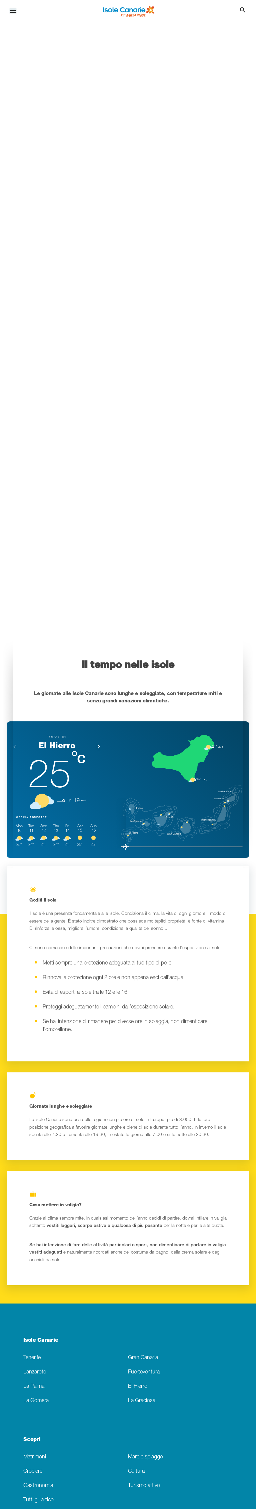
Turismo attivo (144, 1485)
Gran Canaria (143, 1357)
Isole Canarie (40, 1340)
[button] (99, 747)
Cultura (136, 1471)
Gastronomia (38, 1485)
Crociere (32, 1471)
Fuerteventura (144, 1371)
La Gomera (36, 1400)
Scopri (31, 1439)
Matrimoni (34, 1456)
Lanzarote (34, 1371)
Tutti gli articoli (39, 1499)
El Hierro (137, 1386)
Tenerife (32, 1357)
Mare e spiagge (145, 1456)
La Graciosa (141, 1400)
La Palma (33, 1386)
